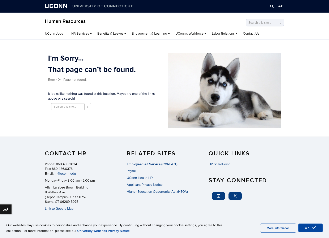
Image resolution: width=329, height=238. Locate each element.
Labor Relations (223, 33)
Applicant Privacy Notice (145, 185)
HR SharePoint (219, 164)
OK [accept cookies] (310, 228)
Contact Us (251, 33)
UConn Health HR (140, 178)
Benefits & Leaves (110, 33)
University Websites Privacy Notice (103, 231)
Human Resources (65, 21)
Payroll (132, 171)
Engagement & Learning (149, 33)
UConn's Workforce (189, 33)
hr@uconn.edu (65, 174)
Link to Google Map (59, 209)
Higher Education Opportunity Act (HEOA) (157, 192)
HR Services (80, 33)
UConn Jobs (54, 33)
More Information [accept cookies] (278, 228)
